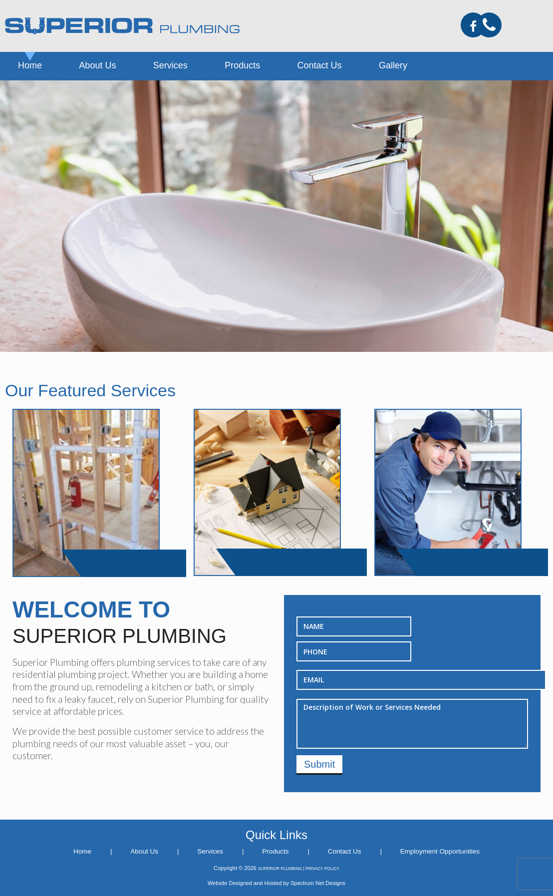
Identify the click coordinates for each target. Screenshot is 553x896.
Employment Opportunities (440, 851)
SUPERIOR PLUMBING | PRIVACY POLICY (298, 869)
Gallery (393, 65)
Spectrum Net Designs (317, 883)
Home (30, 65)
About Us (97, 65)
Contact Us (319, 65)
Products (242, 65)
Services (170, 65)
